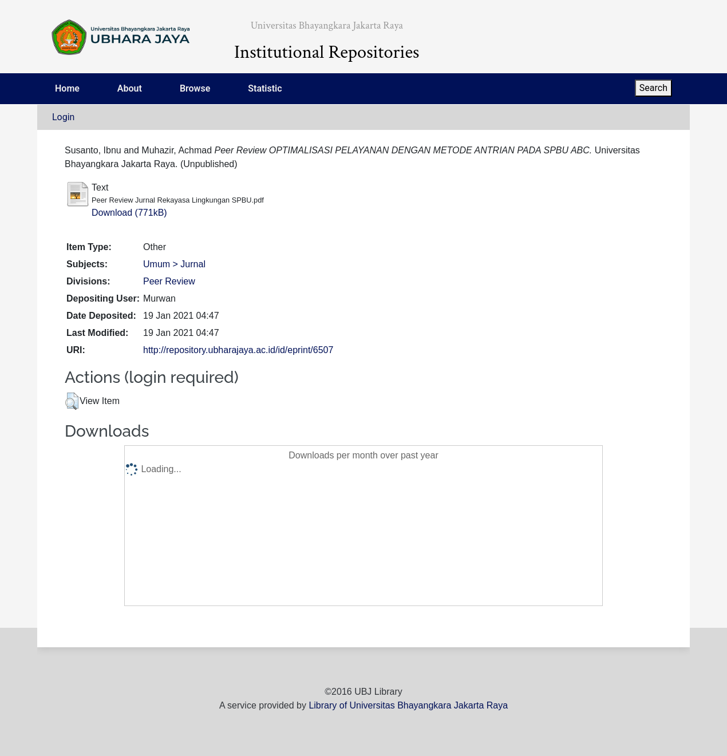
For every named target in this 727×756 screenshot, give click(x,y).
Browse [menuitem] (195, 88)
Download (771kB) (129, 212)
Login (63, 117)
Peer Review (169, 281)
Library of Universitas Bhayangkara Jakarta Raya (408, 705)
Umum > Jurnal (174, 264)
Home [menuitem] (67, 88)
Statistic (265, 88)
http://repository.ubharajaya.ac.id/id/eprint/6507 (238, 350)
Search (653, 87)
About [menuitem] (129, 88)
